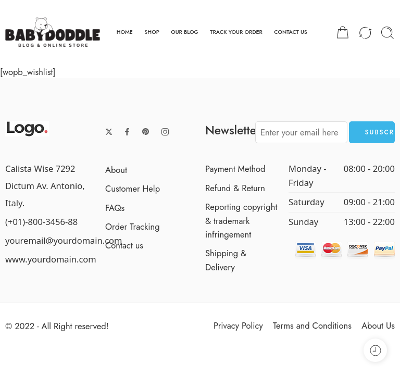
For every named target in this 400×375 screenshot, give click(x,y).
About (116, 170)
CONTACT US (290, 32)
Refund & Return (235, 188)
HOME (125, 32)
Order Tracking (132, 226)
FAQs (114, 208)
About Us (378, 325)
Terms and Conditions (312, 325)
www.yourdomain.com (50, 259)
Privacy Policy (238, 325)
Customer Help (132, 188)
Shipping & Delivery (225, 260)
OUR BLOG (184, 32)
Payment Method (235, 168)
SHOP (151, 32)
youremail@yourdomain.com (63, 240)
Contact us (124, 245)
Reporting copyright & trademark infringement (241, 221)
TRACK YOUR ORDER (236, 32)
